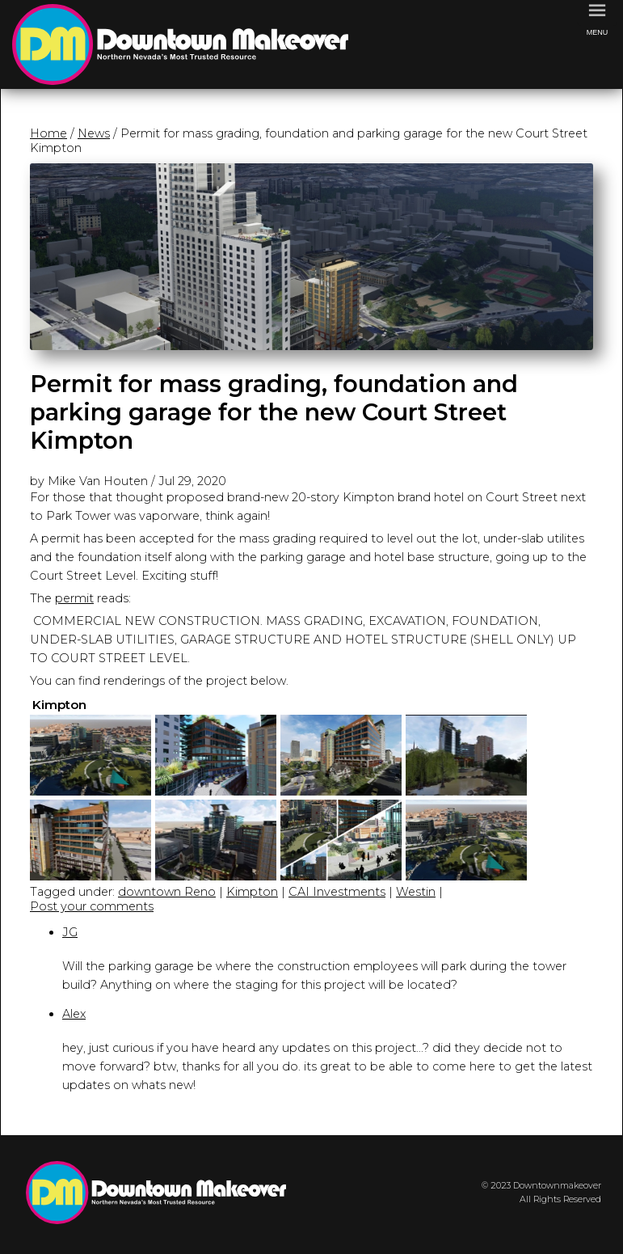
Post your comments (92, 906)
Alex (74, 1014)
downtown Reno (167, 892)
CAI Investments (336, 892)
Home (48, 133)
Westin (416, 892)
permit (74, 598)
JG (70, 932)
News (94, 133)
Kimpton (252, 892)
